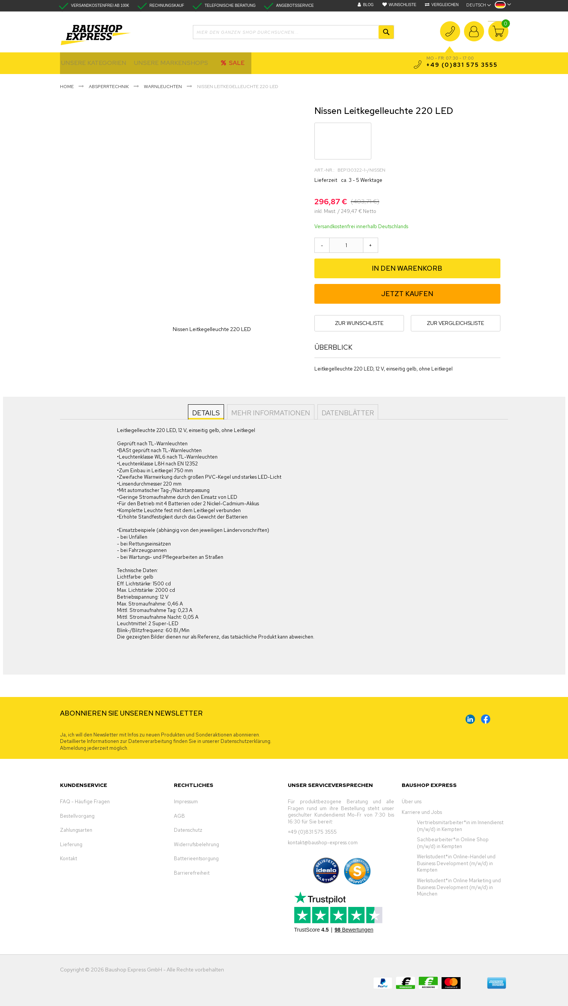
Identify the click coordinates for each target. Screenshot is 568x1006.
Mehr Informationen (270, 412)
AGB (179, 816)
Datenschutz (188, 830)
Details (207, 412)
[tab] (206, 411)
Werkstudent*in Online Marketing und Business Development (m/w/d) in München (459, 887)
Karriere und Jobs (422, 812)
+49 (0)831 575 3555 (450, 36)
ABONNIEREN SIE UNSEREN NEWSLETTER (131, 713)
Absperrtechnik (109, 87)
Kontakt (68, 858)
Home (67, 87)
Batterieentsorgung (196, 858)
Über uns (411, 801)
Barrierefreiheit (192, 873)
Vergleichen (445, 5)
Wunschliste (403, 5)
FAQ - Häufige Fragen (85, 801)
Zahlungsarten (76, 830)
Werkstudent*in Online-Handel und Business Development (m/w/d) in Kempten (456, 863)
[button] (503, 7)
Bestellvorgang (77, 816)
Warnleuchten (163, 87)
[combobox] (293, 32)
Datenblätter (347, 412)
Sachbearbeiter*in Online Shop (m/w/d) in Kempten (453, 843)
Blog (368, 5)
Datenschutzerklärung (245, 741)
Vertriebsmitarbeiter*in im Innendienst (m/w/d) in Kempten (460, 826)
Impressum (186, 801)
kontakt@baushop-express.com (323, 842)
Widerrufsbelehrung (196, 844)
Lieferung (71, 844)
